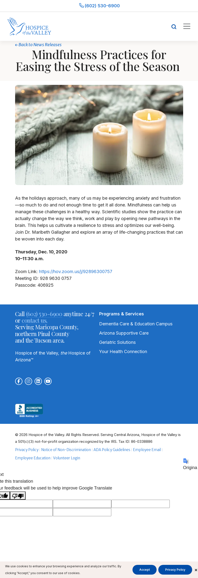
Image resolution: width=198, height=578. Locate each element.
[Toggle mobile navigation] (186, 26)
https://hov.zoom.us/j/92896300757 (75, 271)
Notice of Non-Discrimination (66, 449)
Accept (144, 569)
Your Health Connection (123, 351)
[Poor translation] (18, 495)
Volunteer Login (66, 458)
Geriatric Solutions (117, 342)
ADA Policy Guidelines (112, 449)
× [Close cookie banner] (196, 570)
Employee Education (32, 458)
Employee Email (147, 449)
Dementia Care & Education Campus (135, 323)
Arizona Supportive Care (124, 333)
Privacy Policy (26, 449)
